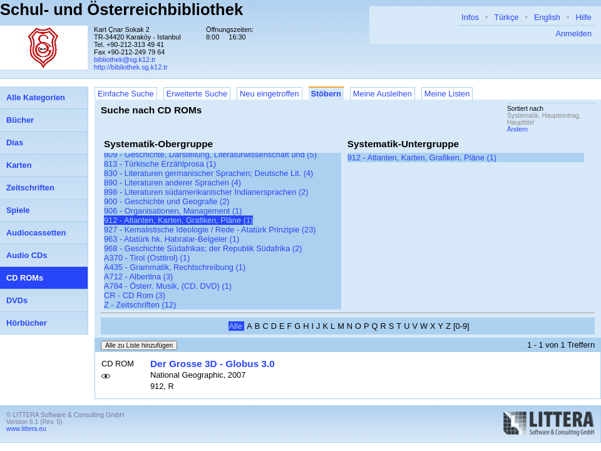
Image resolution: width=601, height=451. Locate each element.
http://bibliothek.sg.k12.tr (131, 67)
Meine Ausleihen (382, 93)
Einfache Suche (126, 93)
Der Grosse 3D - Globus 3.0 (212, 363)
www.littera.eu (26, 428)
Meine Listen (447, 93)
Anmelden (573, 33)
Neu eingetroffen (269, 93)
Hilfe (583, 17)
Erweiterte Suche (197, 93)
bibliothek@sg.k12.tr (125, 59)
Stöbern (326, 93)
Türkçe (506, 17)
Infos (470, 17)
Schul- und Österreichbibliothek (121, 9)
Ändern (517, 129)
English (547, 17)
